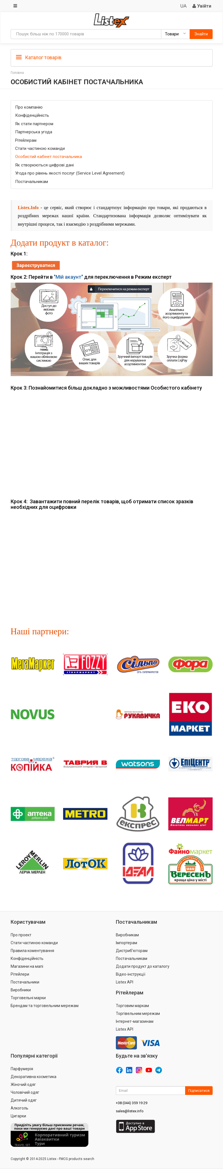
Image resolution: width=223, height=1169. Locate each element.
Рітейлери (20, 974)
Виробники (21, 990)
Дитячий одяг (24, 1100)
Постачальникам (31, 181)
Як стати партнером (34, 123)
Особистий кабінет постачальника (48, 156)
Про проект (21, 935)
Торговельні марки (28, 998)
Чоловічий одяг (25, 1092)
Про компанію (29, 107)
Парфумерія (22, 1069)
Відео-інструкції (130, 974)
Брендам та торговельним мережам (45, 1005)
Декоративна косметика (33, 1076)
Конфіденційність (32, 115)
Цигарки (18, 1116)
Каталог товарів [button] (38, 57)
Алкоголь (19, 1108)
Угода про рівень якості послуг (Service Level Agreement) (70, 173)
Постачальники (25, 982)
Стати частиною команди (40, 148)
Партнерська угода (33, 131)
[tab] (111, 57)
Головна (17, 73)
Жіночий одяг (23, 1084)
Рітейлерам (25, 140)
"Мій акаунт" (68, 277)
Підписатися (199, 1090)
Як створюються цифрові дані (44, 165)
